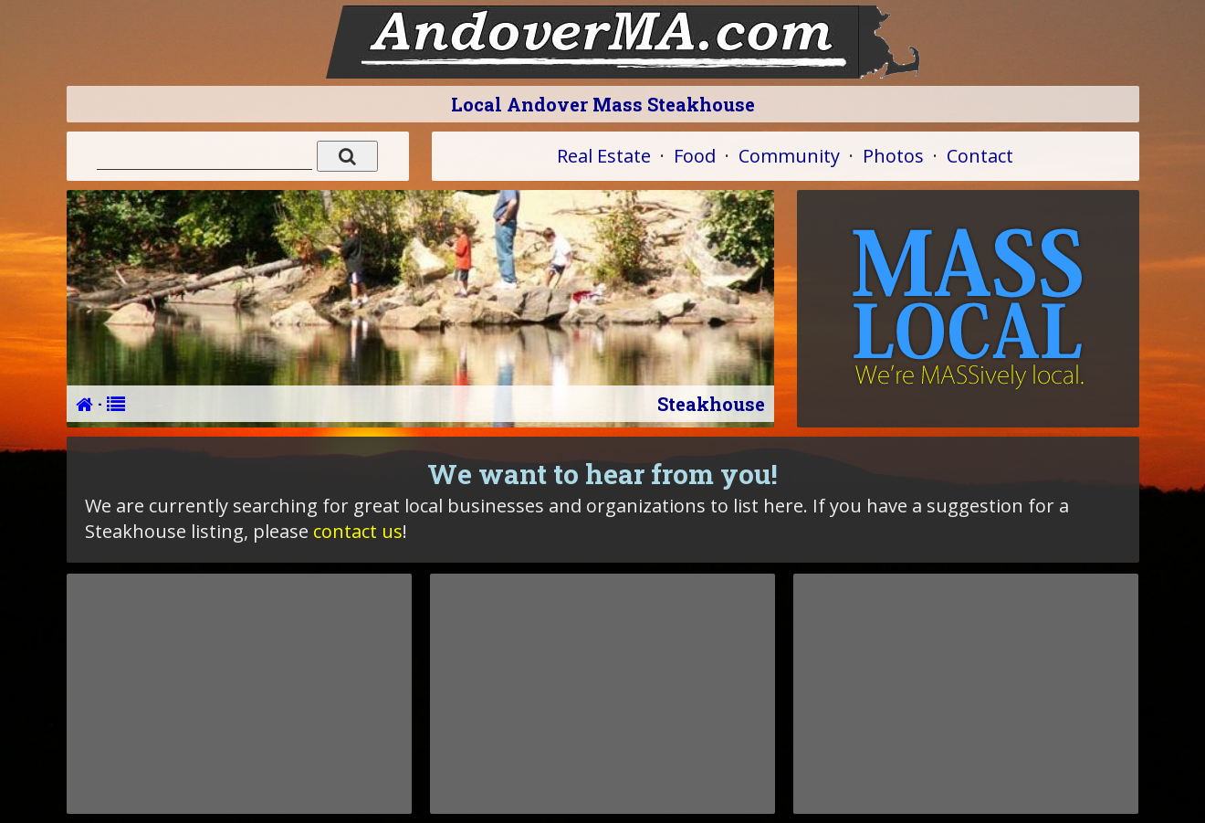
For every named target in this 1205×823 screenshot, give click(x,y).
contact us (358, 531)
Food (695, 155)
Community (789, 155)
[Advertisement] (239, 693)
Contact (980, 155)
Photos (893, 155)
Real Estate (604, 155)
